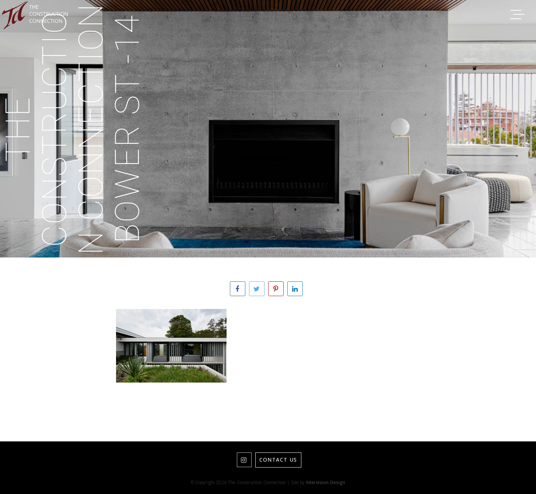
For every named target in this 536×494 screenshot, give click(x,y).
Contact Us (278, 459)
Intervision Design (326, 482)
